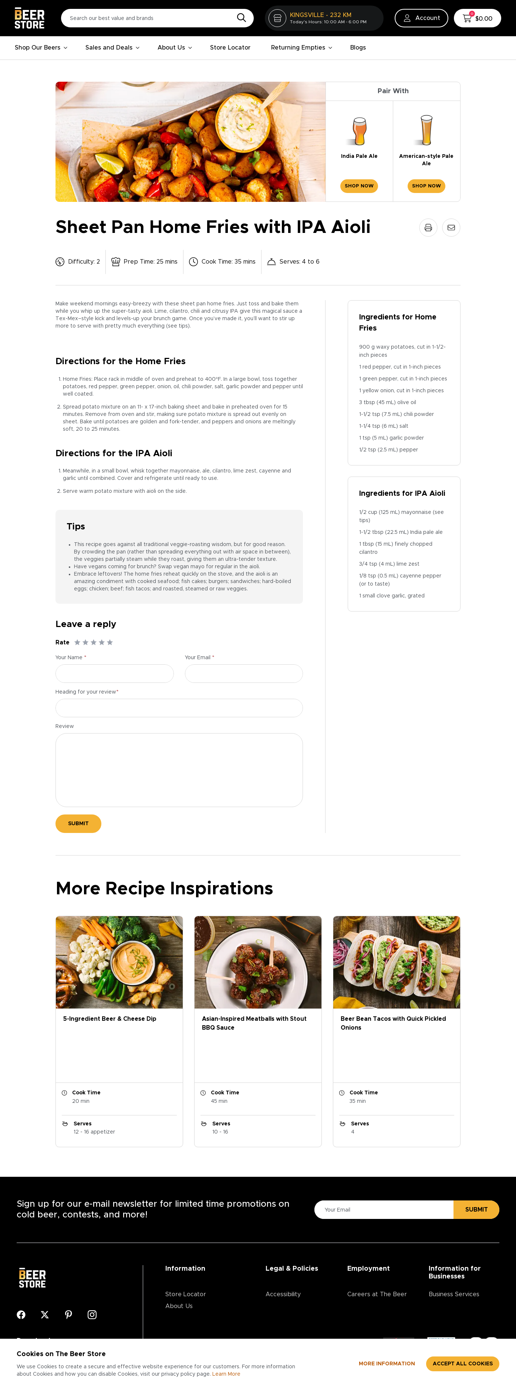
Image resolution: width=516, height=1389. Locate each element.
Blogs (358, 48)
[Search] (239, 18)
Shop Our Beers (41, 48)
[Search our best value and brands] (157, 18)
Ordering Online (187, 1302)
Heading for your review (87, 692)
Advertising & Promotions (448, 1260)
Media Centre (184, 1290)
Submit (78, 823)
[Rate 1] (77, 642)
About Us (175, 48)
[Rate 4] (101, 642)
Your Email (200, 657)
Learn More (226, 1374)
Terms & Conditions (293, 1266)
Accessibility (283, 1243)
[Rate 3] (93, 642)
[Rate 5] (110, 642)
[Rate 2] (85, 642)
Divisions (359, 1266)
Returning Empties (302, 48)
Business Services (454, 1243)
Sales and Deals (112, 48)
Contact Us (181, 1278)
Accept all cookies (463, 1363)
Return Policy (284, 1278)
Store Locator (230, 48)
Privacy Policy (285, 1254)
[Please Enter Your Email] (382, 1158)
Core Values (364, 1278)
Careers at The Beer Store (377, 1248)
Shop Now (359, 186)
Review (64, 726)
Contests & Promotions (198, 1266)
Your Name (71, 657)
